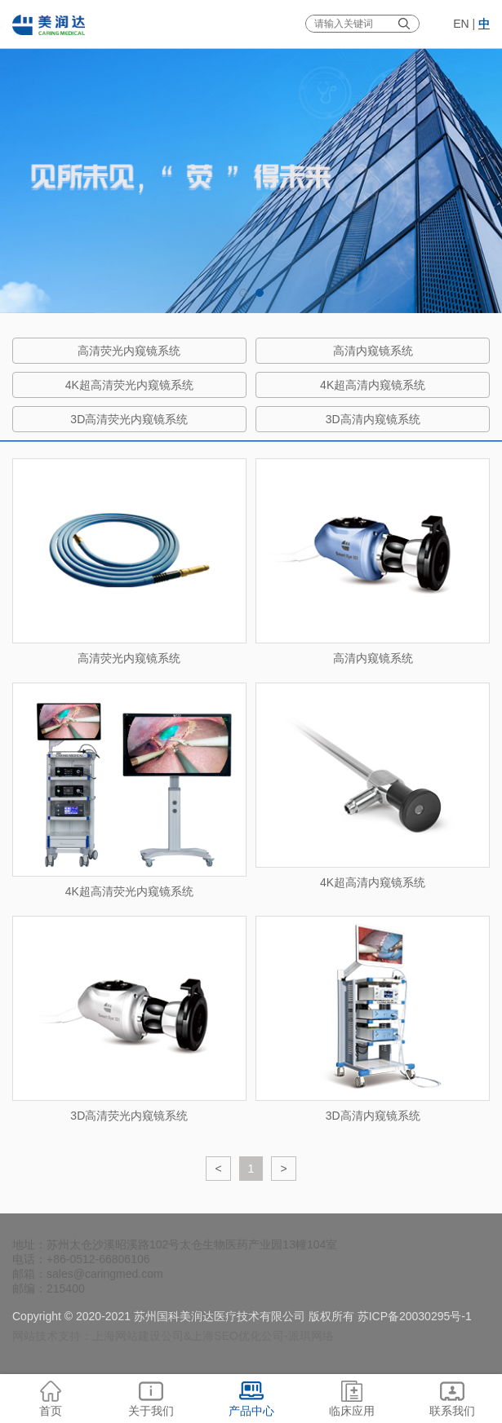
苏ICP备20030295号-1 (415, 1316)
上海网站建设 (126, 1335)
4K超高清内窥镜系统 (372, 384)
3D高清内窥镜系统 (373, 419)
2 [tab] (259, 293)
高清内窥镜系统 (373, 350)
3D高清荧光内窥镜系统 (129, 419)
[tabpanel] (251, 156)
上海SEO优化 (226, 1335)
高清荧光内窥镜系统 (129, 350)
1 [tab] (243, 293)
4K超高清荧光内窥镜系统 (129, 384)
